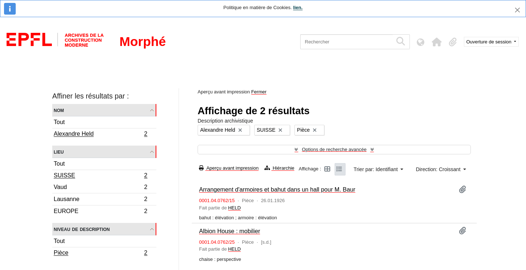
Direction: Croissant (439, 169)
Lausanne (100, 200)
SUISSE (100, 176)
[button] (437, 42)
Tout (59, 122)
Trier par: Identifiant (376, 169)
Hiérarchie (279, 168)
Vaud (100, 188)
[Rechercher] (346, 41)
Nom (59, 110)
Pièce (100, 253)
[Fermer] (517, 10)
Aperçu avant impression (229, 168)
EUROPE (100, 212)
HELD (234, 208)
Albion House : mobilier (229, 231)
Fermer (259, 91)
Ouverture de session (489, 42)
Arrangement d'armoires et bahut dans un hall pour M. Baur (277, 189)
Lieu (59, 151)
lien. (297, 7)
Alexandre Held (100, 135)
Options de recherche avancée (334, 149)
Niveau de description (82, 228)
